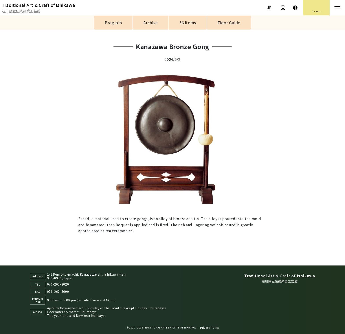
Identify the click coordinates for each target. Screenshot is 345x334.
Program (113, 22)
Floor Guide (229, 22)
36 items (187, 22)
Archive (150, 22)
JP (269, 7)
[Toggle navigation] (337, 7)
